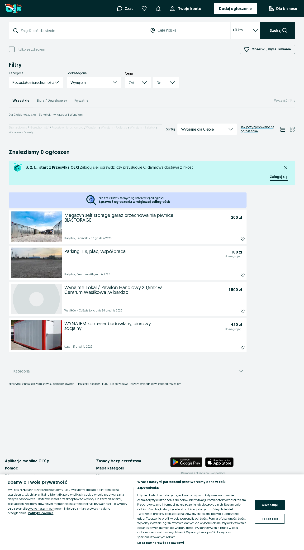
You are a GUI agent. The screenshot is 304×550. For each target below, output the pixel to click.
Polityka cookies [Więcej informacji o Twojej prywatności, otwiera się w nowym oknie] (40, 513)
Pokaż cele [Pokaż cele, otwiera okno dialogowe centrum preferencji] (270, 519)
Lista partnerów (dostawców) (160, 543)
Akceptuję (270, 505)
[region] (152, 512)
